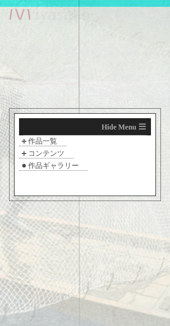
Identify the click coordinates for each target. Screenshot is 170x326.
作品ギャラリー (53, 165)
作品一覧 (42, 141)
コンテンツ (46, 153)
